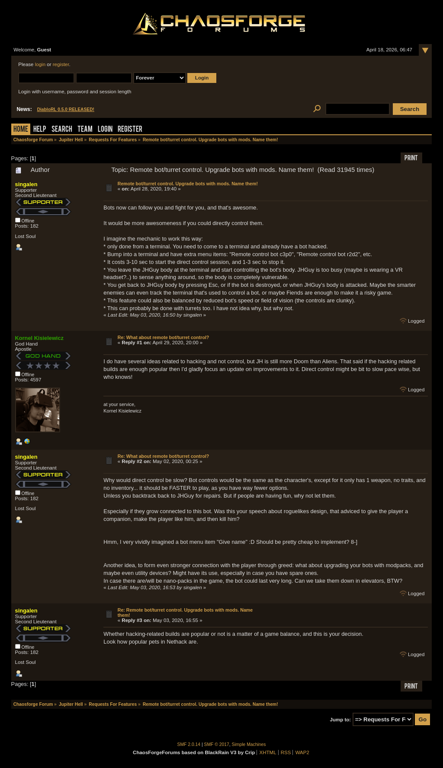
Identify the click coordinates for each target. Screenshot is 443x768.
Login (105, 130)
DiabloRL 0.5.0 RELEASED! (65, 109)
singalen (26, 184)
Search (61, 130)
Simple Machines (249, 744)
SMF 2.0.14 (189, 744)
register (61, 64)
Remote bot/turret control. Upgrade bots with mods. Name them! (188, 183)
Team (85, 130)
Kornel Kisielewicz (39, 338)
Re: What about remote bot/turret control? (163, 337)
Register (130, 130)
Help (39, 130)
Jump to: (340, 719)
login (40, 64)
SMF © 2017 (216, 744)
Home (20, 130)
